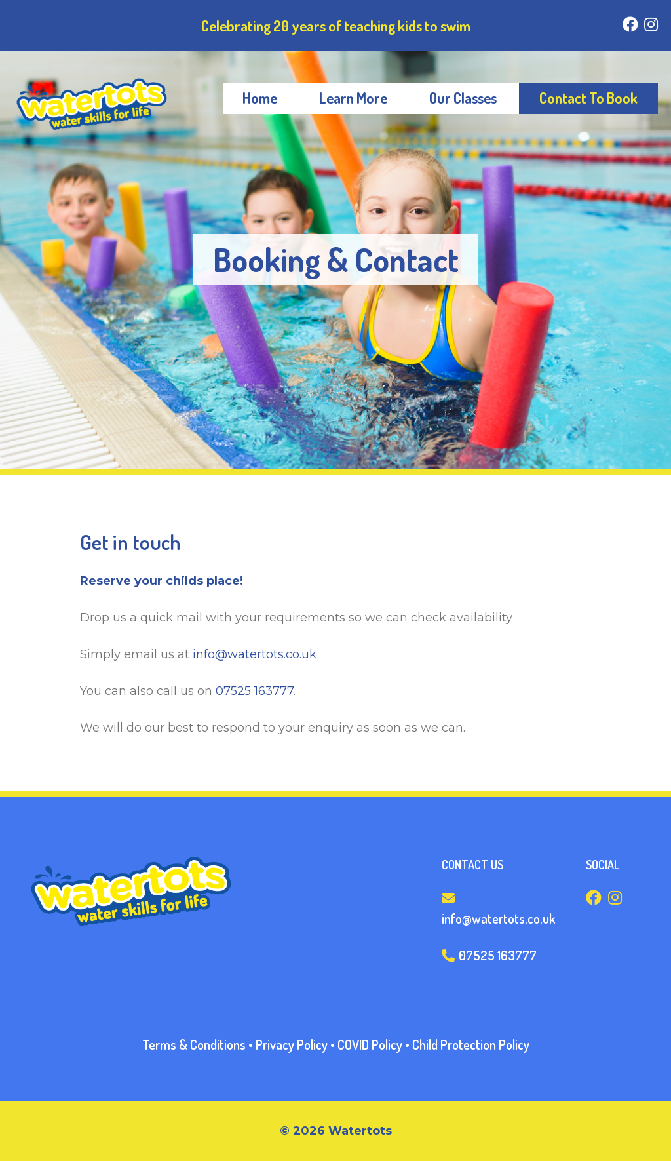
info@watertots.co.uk (254, 654)
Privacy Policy (292, 1044)
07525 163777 (255, 691)
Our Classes (463, 98)
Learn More (353, 98)
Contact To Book (588, 98)
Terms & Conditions (194, 1044)
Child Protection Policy (470, 1044)
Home (259, 98)
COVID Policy (369, 1044)
